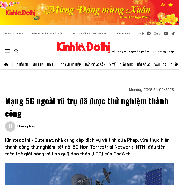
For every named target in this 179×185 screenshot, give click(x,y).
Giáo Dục (126, 64)
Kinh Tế (37, 64)
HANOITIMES (14, 33)
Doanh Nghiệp (70, 64)
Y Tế (112, 64)
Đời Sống (143, 64)
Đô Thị (51, 64)
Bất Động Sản (95, 64)
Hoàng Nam (26, 126)
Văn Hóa (160, 64)
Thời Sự (22, 64)
